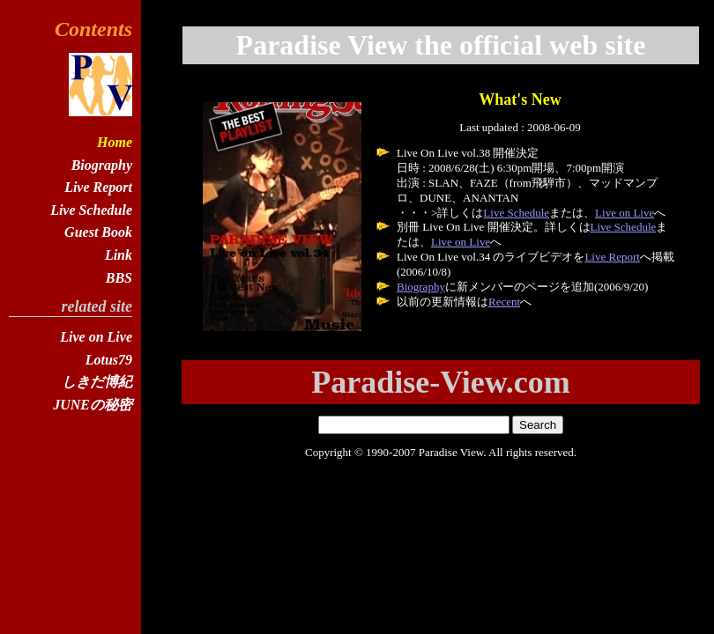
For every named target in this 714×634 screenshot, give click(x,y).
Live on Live (624, 212)
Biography (421, 286)
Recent (504, 301)
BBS (119, 277)
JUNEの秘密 (92, 404)
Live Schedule (516, 212)
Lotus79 (109, 359)
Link (118, 254)
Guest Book (98, 232)
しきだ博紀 (97, 381)
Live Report (611, 256)
